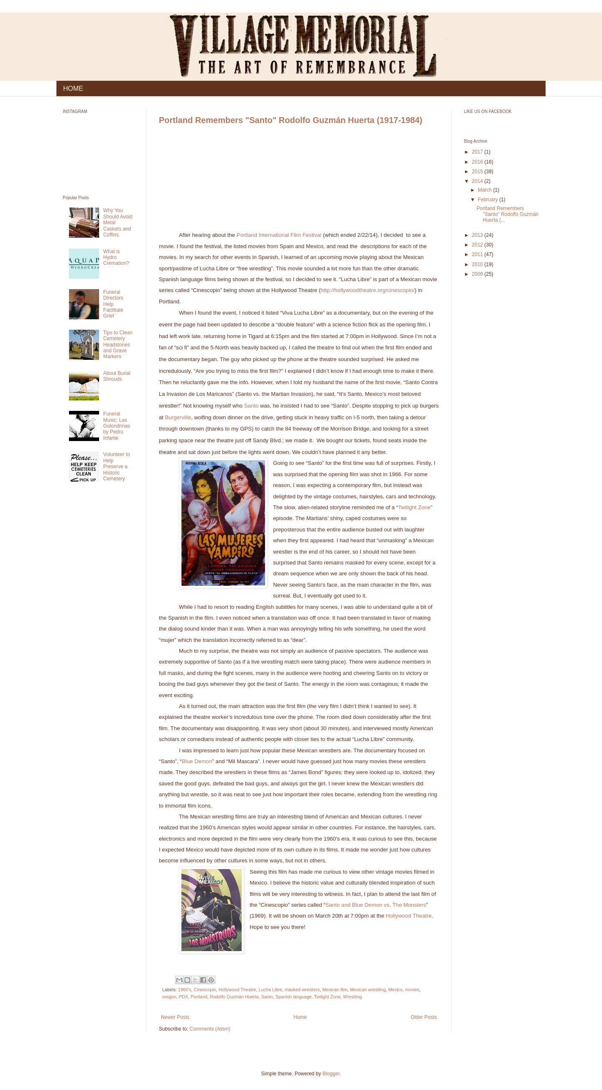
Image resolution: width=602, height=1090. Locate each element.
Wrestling (352, 996)
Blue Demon (197, 761)
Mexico (395, 989)
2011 (478, 254)
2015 (478, 171)
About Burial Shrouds (116, 376)
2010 (478, 264)
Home (300, 1017)
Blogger (330, 1074)
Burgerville (178, 417)
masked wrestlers (302, 989)
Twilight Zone (414, 507)
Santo (251, 406)
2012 (478, 245)
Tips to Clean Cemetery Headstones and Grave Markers (118, 345)
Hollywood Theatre (409, 916)
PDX (183, 996)
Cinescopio (205, 989)
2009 (478, 274)
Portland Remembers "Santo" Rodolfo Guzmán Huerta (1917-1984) (290, 120)
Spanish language (293, 996)
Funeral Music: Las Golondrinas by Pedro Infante (116, 426)
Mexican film (334, 989)
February (488, 200)
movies (412, 989)
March (485, 190)
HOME (73, 88)
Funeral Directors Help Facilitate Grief (113, 304)
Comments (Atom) (209, 1029)
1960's (184, 989)
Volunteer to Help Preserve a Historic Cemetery (116, 466)
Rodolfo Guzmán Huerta (234, 996)
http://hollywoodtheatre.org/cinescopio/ (368, 290)
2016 (478, 162)
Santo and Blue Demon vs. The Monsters (375, 905)
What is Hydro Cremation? (116, 258)
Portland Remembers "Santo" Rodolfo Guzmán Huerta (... (507, 214)
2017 (478, 152)
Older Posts (424, 1017)
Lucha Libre (270, 989)
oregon (169, 996)
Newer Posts (175, 1017)
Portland (199, 996)
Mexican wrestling (368, 989)
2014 (478, 181)
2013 (478, 235)
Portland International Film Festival (279, 235)
